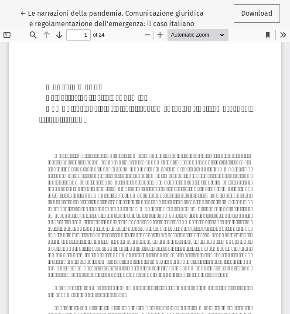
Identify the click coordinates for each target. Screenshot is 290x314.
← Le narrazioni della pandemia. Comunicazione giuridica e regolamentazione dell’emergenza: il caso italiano (112, 18)
